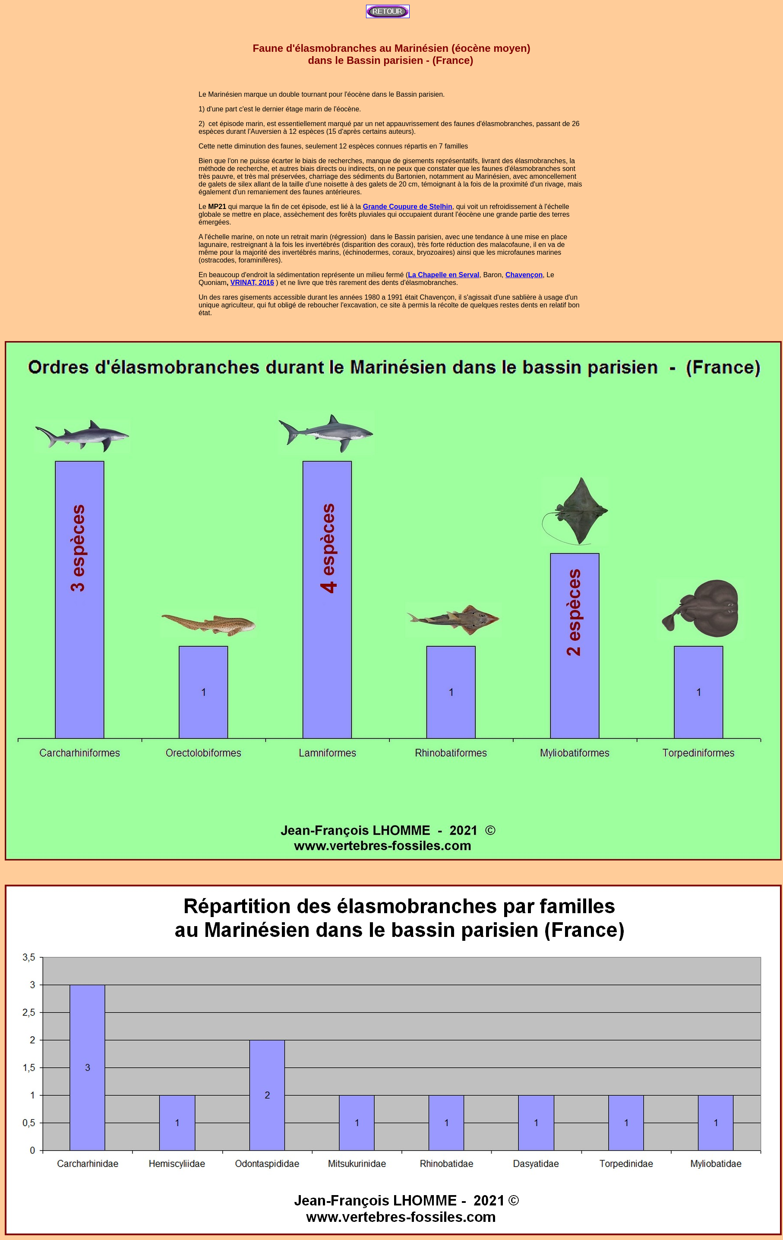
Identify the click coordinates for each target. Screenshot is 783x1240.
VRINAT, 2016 (252, 282)
